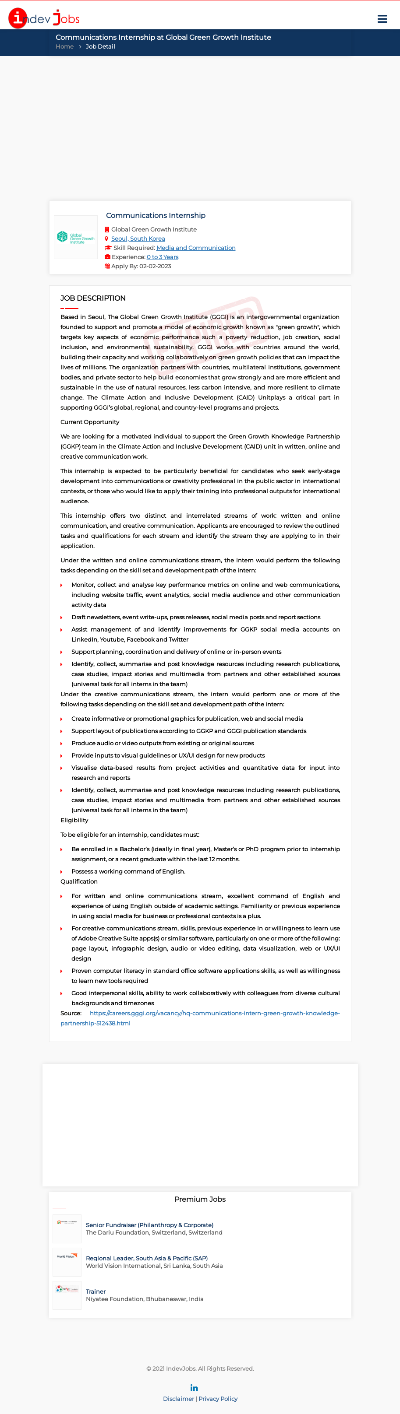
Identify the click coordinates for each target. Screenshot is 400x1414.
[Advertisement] (200, 126)
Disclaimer (178, 1398)
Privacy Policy (217, 1398)
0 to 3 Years (162, 256)
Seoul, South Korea (138, 238)
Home (65, 46)
